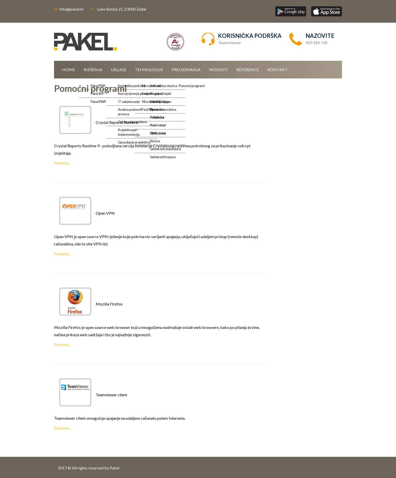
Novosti (218, 69)
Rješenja (93, 69)
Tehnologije (149, 69)
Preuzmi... (62, 162)
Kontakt (277, 69)
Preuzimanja (186, 69)
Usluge (118, 69)
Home (68, 69)
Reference (247, 69)
